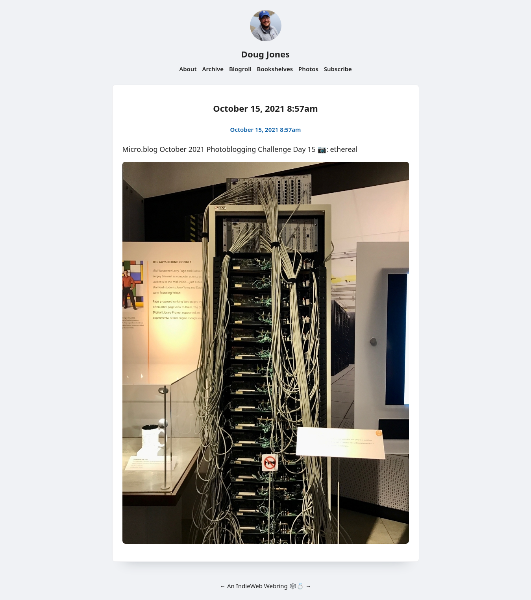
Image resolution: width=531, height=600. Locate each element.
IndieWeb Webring (262, 586)
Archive (213, 69)
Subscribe (338, 69)
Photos (308, 69)
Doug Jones (265, 54)
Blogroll (240, 69)
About (187, 69)
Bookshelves (275, 69)
